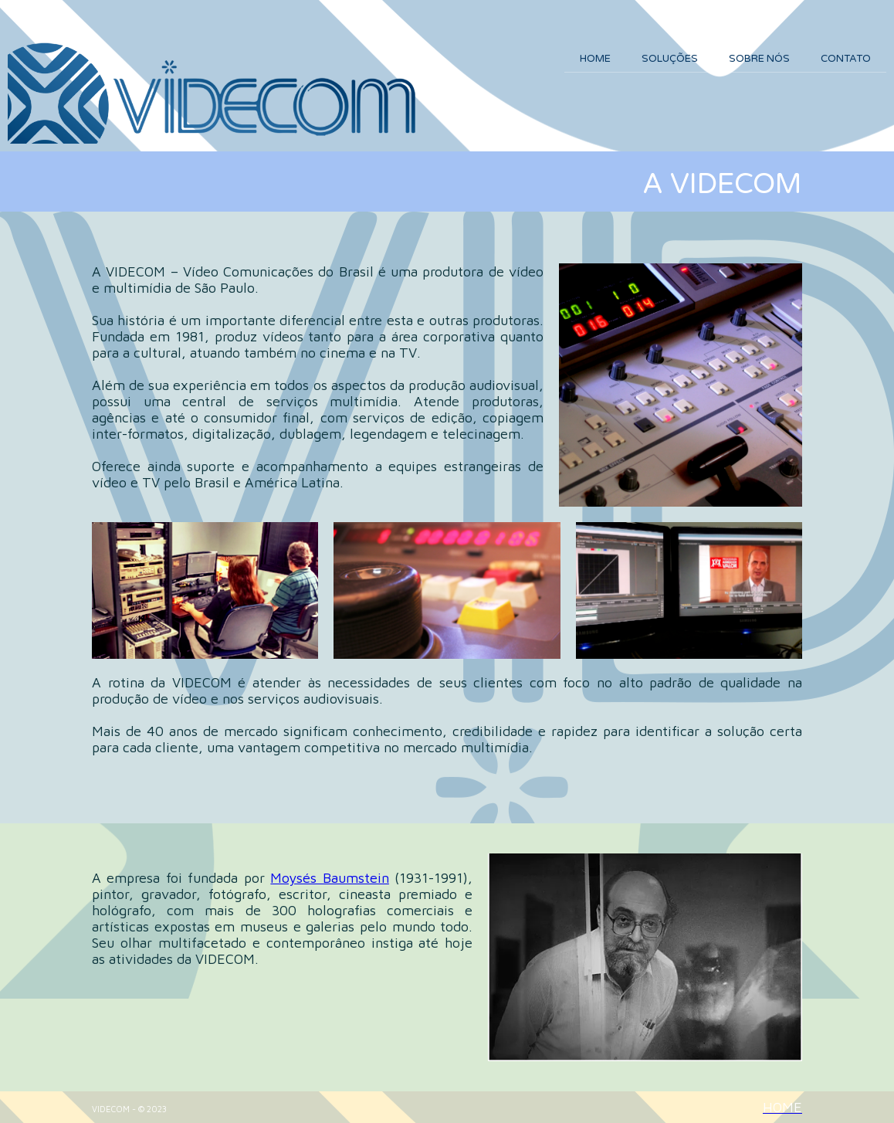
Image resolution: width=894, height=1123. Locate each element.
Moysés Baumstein (329, 878)
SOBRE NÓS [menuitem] (759, 59)
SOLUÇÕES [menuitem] (670, 59)
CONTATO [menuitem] (846, 59)
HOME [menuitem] (595, 59)
